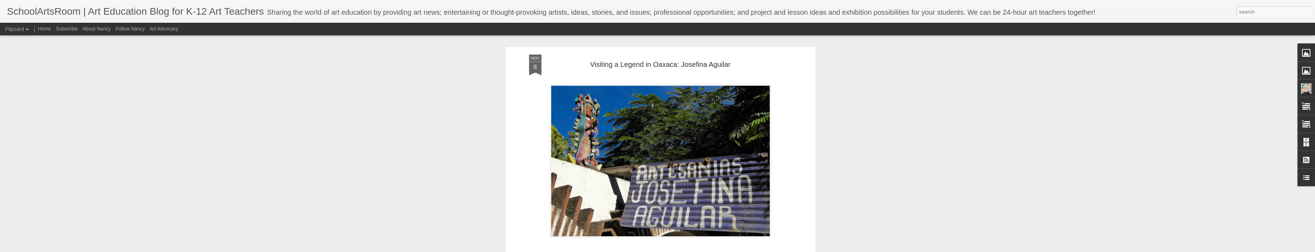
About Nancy (97, 28)
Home (44, 28)
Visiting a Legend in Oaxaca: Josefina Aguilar (660, 64)
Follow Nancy (130, 28)
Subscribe (67, 28)
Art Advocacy (164, 28)
